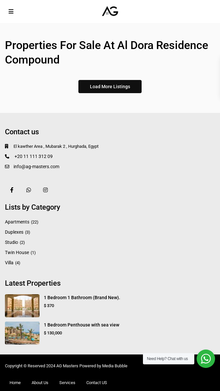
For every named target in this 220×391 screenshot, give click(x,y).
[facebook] (11, 189)
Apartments (17, 221)
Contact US (96, 382)
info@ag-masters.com (36, 166)
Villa (9, 262)
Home (15, 382)
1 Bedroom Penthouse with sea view (81, 324)
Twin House (17, 252)
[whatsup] (28, 189)
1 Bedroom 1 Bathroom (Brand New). (82, 297)
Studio (11, 242)
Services (67, 382)
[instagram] (45, 189)
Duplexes (14, 232)
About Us (40, 382)
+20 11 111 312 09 (33, 156)
